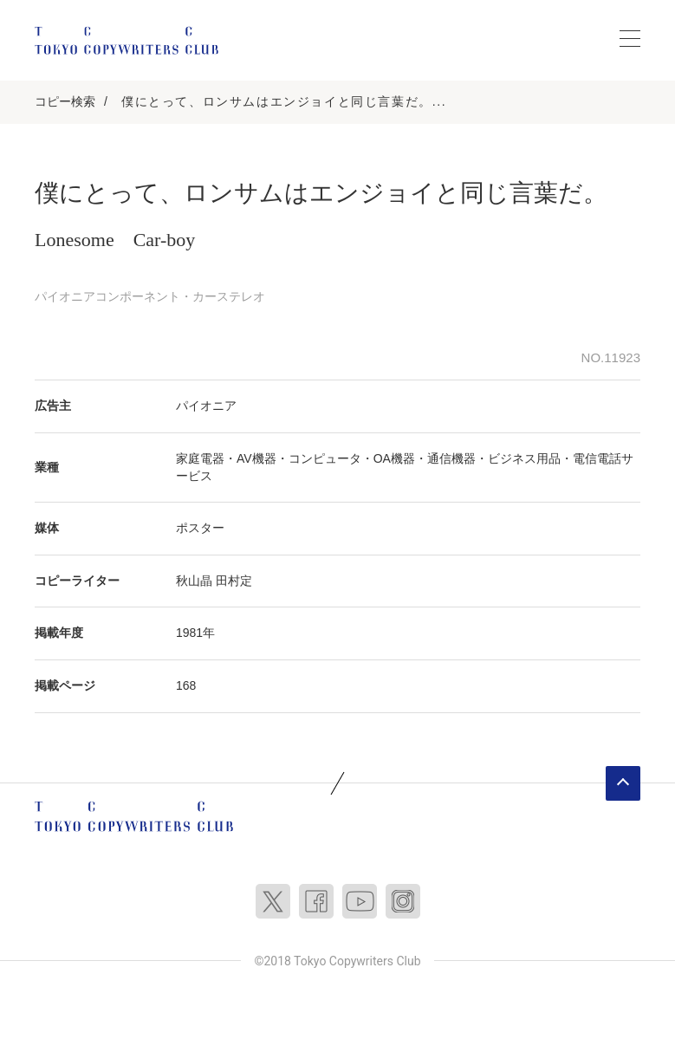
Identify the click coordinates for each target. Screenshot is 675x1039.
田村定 (234, 581)
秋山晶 (194, 581)
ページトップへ (623, 783)
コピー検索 (65, 101)
